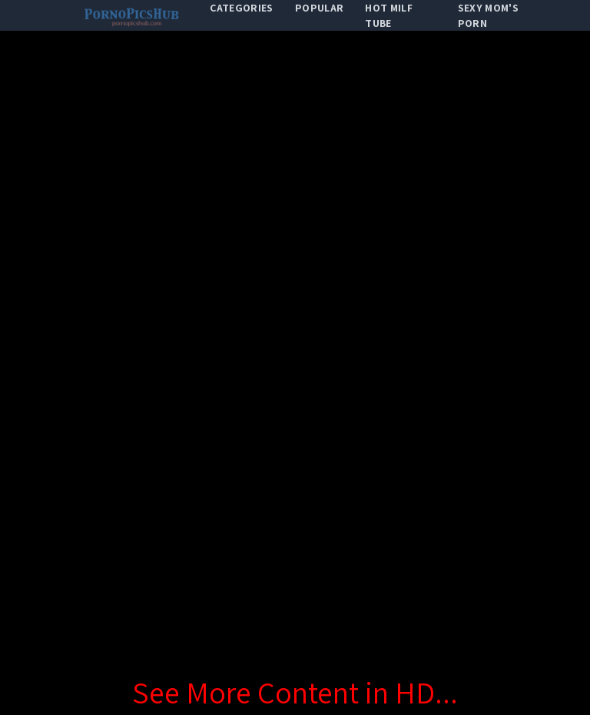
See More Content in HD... (295, 692)
